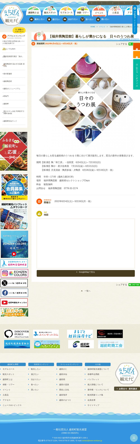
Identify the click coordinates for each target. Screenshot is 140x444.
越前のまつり (65, 384)
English (103, 3)
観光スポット (8, 358)
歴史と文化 (64, 373)
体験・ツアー (8, 368)
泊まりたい (36, 363)
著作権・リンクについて (98, 373)
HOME (92, 27)
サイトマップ (93, 389)
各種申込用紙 (93, 358)
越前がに (63, 352)
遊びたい (35, 358)
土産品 (6, 378)
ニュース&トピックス (12, 389)
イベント (102, 27)
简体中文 (114, 3)
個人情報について (95, 368)
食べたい (35, 368)
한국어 (136, 3)
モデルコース (8, 352)
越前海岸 (63, 378)
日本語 (93, 3)
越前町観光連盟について (98, 352)
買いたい (35, 373)
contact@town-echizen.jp (92, 424)
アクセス (7, 384)
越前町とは (7, 363)
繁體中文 (125, 3)
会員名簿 (91, 384)
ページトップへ (134, 438)
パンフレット (93, 363)
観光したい (36, 352)
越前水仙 (63, 358)
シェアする (121, 44)
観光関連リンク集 (95, 378)
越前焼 (62, 363)
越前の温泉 (64, 368)
